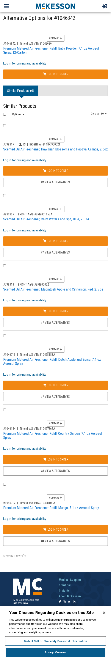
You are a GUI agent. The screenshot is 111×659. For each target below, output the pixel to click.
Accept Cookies (55, 652)
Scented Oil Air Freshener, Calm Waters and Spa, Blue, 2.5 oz (46, 219)
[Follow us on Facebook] (60, 602)
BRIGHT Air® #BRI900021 (45, 144)
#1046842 (9, 43)
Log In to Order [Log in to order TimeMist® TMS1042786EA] (55, 459)
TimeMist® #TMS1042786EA (37, 428)
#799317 (8, 144)
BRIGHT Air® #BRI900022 (33, 284)
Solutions (65, 585)
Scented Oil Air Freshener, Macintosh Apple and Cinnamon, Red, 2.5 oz (53, 289)
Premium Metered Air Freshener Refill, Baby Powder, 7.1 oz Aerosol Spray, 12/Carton (51, 50)
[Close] (104, 612)
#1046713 (9, 354)
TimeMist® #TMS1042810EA (37, 503)
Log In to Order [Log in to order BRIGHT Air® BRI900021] (55, 171)
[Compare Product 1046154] (4, 410)
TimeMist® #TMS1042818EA (37, 354)
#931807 (8, 214)
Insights (64, 590)
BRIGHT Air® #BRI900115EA (35, 214)
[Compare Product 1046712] (4, 484)
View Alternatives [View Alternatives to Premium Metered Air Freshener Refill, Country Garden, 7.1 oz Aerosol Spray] (55, 471)
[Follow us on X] (69, 602)
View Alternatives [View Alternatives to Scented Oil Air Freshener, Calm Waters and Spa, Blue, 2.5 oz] (55, 252)
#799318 (8, 284)
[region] (55, 632)
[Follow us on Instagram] (64, 602)
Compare (55, 38)
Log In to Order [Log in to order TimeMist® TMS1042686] (55, 74)
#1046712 (9, 503)
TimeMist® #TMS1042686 (36, 43)
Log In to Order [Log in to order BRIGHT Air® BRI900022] (55, 311)
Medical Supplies (70, 579)
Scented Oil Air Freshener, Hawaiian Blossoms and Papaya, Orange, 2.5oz (55, 149)
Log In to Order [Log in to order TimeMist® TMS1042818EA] (55, 385)
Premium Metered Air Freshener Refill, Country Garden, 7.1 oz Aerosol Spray (52, 435)
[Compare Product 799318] (4, 265)
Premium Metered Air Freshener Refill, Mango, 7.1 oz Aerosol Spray (51, 508)
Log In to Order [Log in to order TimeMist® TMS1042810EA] (55, 529)
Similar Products (19, 106)
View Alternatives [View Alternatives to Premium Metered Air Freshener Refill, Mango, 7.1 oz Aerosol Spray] (55, 541)
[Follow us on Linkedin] (74, 602)
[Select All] (4, 114)
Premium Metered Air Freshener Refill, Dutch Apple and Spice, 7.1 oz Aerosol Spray (52, 361)
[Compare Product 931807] (4, 195)
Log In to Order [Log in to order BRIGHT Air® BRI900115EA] (55, 241)
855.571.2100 (20, 603)
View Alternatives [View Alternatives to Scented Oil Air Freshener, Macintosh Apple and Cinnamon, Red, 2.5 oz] (55, 322)
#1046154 (9, 428)
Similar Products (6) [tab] (20, 90)
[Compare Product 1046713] (4, 335)
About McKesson (70, 596)
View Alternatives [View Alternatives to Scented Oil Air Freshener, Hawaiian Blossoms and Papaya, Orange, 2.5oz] (55, 182)
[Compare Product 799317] (4, 125)
